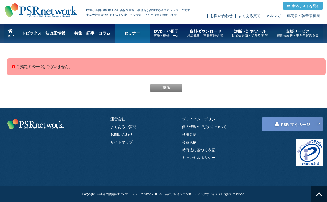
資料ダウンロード (205, 33)
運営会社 (117, 119)
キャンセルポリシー (198, 157)
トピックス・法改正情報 (43, 33)
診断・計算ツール (250, 33)
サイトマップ (121, 142)
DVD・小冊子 (167, 33)
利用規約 (189, 134)
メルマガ (273, 16)
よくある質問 (249, 16)
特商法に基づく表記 (198, 150)
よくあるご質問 (123, 127)
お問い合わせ (221, 16)
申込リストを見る (303, 6)
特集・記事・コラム (92, 33)
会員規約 (189, 142)
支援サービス (297, 33)
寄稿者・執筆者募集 (303, 16)
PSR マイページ (292, 124)
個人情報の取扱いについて (204, 127)
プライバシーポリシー (200, 119)
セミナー (132, 33)
